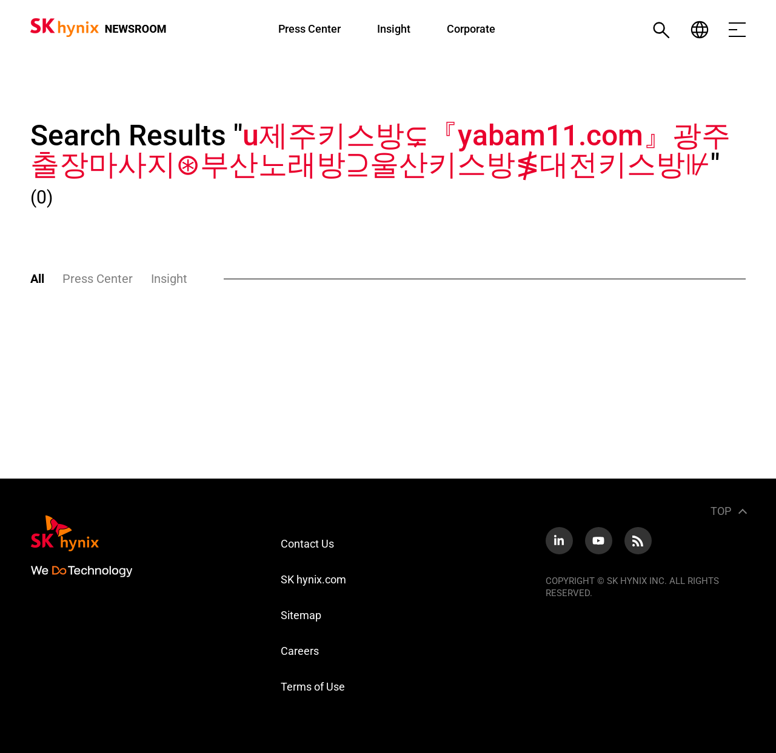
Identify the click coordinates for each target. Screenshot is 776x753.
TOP (721, 511)
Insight (393, 28)
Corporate (471, 28)
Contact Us (307, 543)
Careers (300, 651)
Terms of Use (313, 686)
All (37, 278)
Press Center (309, 28)
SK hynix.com (313, 579)
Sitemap (301, 615)
